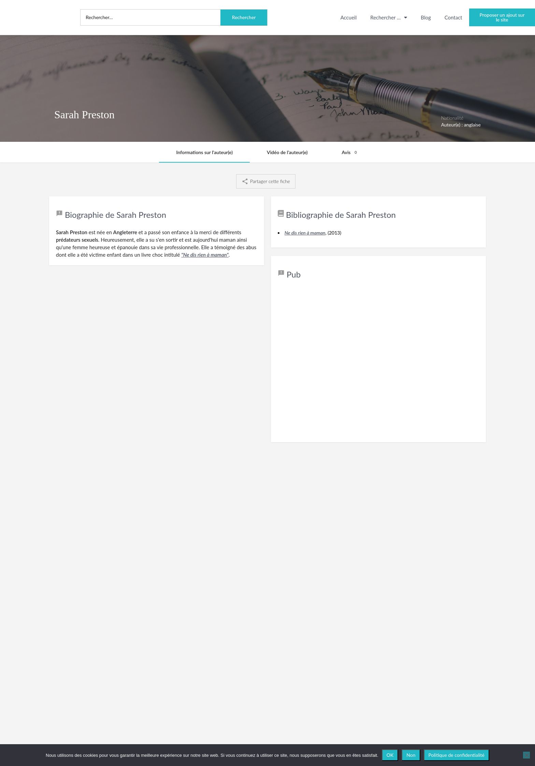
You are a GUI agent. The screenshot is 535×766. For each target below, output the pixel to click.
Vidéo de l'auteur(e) (287, 152)
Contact (453, 17)
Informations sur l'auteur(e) (204, 152)
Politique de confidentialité (457, 755)
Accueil (349, 17)
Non (410, 755)
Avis (350, 152)
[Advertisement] (378, 365)
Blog (426, 17)
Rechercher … (388, 18)
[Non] (526, 755)
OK (390, 755)
